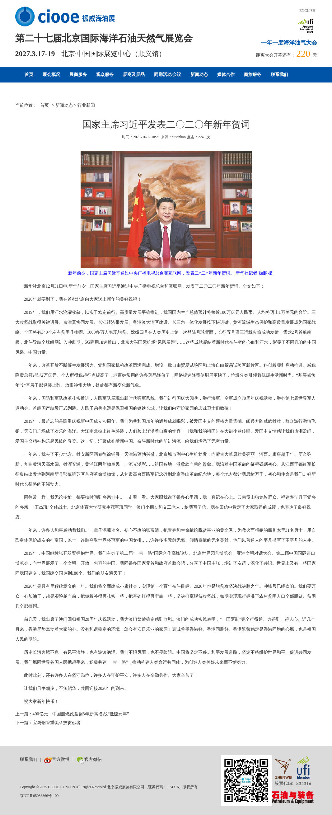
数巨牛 (111, 759)
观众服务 (105, 74)
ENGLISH (307, 10)
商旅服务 (252, 74)
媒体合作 (226, 74)
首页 (29, 74)
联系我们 (279, 74)
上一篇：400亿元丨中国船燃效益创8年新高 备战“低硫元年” (72, 714)
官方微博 (56, 759)
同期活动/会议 (167, 74)
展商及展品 (134, 74)
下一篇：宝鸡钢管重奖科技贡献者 (48, 722)
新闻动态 (199, 74)
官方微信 (89, 759)
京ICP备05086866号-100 (39, 796)
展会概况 (51, 74)
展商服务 (78, 74)
